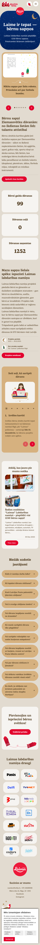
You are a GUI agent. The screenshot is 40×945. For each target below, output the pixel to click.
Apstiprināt (9, 939)
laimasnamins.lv (12, 424)
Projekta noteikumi (13, 355)
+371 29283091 (26, 888)
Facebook (20, 894)
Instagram (20, 897)
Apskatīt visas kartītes (14, 179)
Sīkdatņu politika (17, 933)
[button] (8, 107)
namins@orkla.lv (14, 888)
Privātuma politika (7, 933)
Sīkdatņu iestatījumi (31, 933)
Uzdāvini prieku (20, 732)
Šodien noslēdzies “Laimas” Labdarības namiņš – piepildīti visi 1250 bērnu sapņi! (17, 513)
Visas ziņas (12, 543)
